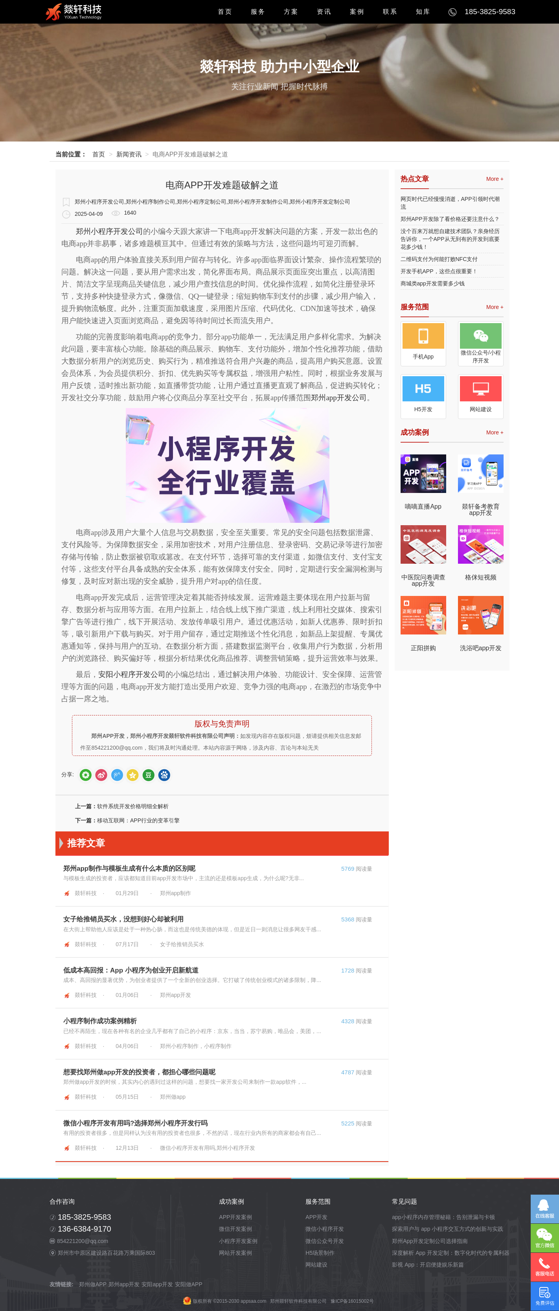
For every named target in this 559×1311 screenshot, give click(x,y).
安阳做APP (188, 1284)
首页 (225, 11)
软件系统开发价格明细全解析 (133, 806)
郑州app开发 (124, 1284)
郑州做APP (93, 1284)
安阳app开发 (157, 1284)
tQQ (116, 775)
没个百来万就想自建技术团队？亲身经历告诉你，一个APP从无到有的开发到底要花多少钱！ (450, 239)
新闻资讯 (129, 154)
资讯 (324, 11)
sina (101, 775)
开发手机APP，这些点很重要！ (439, 271)
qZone (132, 775)
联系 (390, 11)
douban (148, 775)
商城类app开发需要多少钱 (433, 283)
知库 (423, 11)
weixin (85, 775)
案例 (357, 11)
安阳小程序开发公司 (131, 674)
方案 (291, 11)
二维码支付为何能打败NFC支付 (439, 259)
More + (495, 179)
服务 (258, 11)
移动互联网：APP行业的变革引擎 (138, 820)
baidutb (164, 775)
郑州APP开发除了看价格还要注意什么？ (450, 219)
